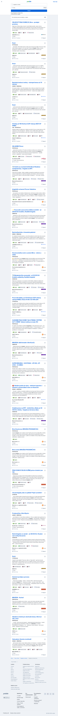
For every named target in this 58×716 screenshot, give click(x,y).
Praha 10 (12, 671)
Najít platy (36, 703)
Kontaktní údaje (20, 697)
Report (43, 38)
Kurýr (14, 43)
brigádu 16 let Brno (26, 670)
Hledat (29, 10)
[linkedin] (53, 694)
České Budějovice (14, 679)
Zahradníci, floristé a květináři (21, 639)
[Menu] (1, 1)
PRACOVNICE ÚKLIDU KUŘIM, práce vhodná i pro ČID (27, 471)
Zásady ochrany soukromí (15, 713)
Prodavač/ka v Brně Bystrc (20, 513)
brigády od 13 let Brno (27, 675)
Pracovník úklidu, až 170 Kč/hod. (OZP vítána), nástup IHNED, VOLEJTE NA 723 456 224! (26, 298)
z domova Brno (37, 671)
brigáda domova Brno (26, 673)
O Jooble (19, 695)
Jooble (53, 713)
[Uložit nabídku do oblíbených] (45, 22)
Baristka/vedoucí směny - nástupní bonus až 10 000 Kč (27, 83)
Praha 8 (12, 672)
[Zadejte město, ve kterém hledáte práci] (29, 7)
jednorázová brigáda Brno (27, 669)
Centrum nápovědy (21, 701)
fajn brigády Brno (26, 672)
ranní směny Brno (38, 674)
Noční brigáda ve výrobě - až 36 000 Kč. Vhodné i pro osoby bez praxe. (27, 535)
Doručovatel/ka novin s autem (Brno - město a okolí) (26, 254)
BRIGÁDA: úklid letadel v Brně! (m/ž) (23, 342)
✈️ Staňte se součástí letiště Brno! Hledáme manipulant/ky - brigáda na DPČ (26, 167)
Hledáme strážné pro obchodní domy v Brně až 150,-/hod (27, 617)
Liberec (12, 674)
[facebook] (45, 694)
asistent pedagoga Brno (39, 672)
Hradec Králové (13, 680)
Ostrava (12, 666)
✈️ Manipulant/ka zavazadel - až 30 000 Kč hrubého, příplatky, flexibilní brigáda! (26, 276)
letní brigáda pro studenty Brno (28, 683)
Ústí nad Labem (13, 677)
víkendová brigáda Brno (39, 669)
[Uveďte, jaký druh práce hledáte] (29, 4)
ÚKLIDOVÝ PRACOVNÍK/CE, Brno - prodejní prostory (25, 23)
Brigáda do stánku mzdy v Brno (40, 682)
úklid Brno (37, 679)
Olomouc (12, 675)
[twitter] (50, 694)
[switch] (45, 17)
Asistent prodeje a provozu (20, 577)
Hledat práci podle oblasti (15, 689)
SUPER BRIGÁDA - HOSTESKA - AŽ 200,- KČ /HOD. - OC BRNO (26, 364)
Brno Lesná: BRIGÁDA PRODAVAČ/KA (23, 450)
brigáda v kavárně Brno (27, 681)
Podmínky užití (6, 713)
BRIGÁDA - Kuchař (18, 597)
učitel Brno (37, 675)
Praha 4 (12, 669)
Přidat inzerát (28, 697)
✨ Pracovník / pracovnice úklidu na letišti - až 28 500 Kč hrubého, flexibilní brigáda (26, 211)
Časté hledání (14, 661)
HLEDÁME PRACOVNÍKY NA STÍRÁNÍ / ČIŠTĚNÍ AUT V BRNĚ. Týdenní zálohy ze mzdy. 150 (27, 321)
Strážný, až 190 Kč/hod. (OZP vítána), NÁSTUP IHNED (26, 124)
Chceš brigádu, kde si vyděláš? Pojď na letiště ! (27, 493)
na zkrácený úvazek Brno (39, 680)
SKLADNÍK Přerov (17, 146)
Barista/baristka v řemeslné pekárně (23, 232)
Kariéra (18, 699)
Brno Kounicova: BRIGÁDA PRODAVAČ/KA (25, 429)
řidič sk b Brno (37, 677)
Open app (55, 1)
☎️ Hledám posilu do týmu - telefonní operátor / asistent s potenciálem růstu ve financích (27, 386)
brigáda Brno (37, 666)
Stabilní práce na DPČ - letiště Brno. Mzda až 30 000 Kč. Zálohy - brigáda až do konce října (27, 409)
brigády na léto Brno (26, 677)
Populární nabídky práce (15, 687)
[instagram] (48, 694)
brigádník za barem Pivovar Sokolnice (24, 189)
